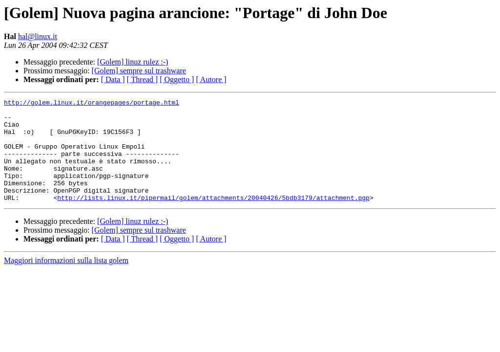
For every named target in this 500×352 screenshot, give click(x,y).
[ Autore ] (211, 79)
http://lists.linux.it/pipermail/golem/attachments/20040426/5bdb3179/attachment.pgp (213, 218)
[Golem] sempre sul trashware (139, 70)
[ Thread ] (142, 79)
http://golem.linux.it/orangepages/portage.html (91, 103)
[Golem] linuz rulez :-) (132, 62)
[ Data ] (113, 79)
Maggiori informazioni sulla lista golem (66, 281)
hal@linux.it (37, 36)
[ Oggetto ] (177, 79)
